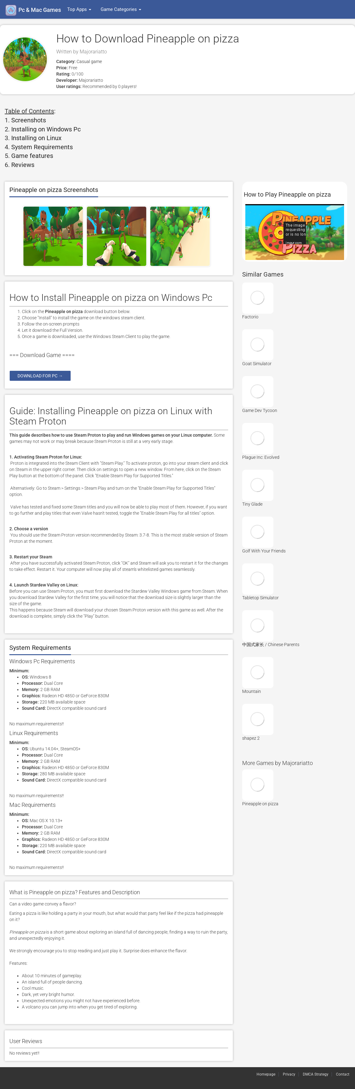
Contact (342, 1074)
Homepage (266, 1074)
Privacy (289, 1074)
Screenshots (28, 120)
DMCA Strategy (315, 1074)
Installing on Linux (36, 138)
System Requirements (42, 147)
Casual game (89, 61)
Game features (32, 155)
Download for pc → (40, 375)
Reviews (22, 165)
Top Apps (79, 9)
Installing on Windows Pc (46, 129)
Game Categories (121, 9)
